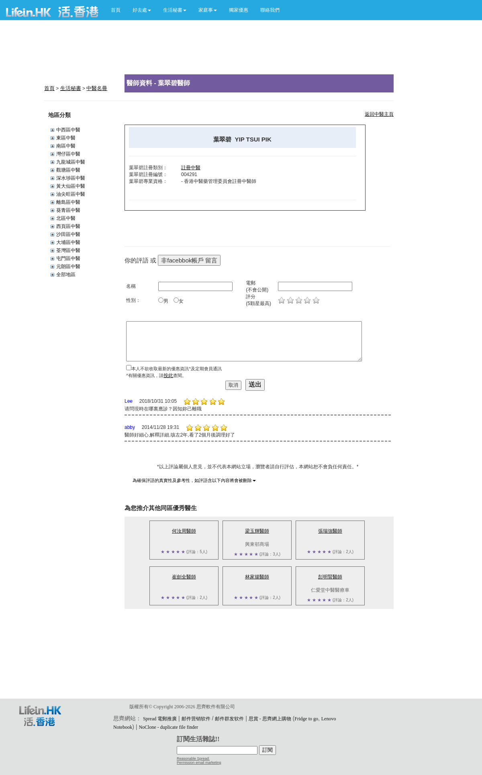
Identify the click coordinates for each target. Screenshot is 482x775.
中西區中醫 (68, 130)
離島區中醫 (68, 202)
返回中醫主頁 (379, 114)
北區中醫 (66, 218)
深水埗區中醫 (70, 178)
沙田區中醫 (68, 234)
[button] (142, 10)
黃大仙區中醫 (70, 186)
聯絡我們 (270, 10)
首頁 (115, 10)
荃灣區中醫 (68, 250)
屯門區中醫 (68, 258)
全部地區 (66, 274)
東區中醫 (66, 138)
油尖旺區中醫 (70, 194)
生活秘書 (70, 88)
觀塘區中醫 (68, 170)
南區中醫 (66, 146)
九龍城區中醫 (70, 162)
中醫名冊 (96, 88)
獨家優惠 (238, 10)
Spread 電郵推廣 (160, 719)
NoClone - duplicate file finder (168, 727)
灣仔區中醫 (68, 154)
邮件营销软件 (196, 719)
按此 (168, 375)
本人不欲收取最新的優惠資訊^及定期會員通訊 (176, 368)
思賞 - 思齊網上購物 (270, 719)
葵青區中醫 (68, 210)
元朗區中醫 (68, 266)
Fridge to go (306, 719)
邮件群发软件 (229, 719)
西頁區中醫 (68, 226)
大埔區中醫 (68, 242)
